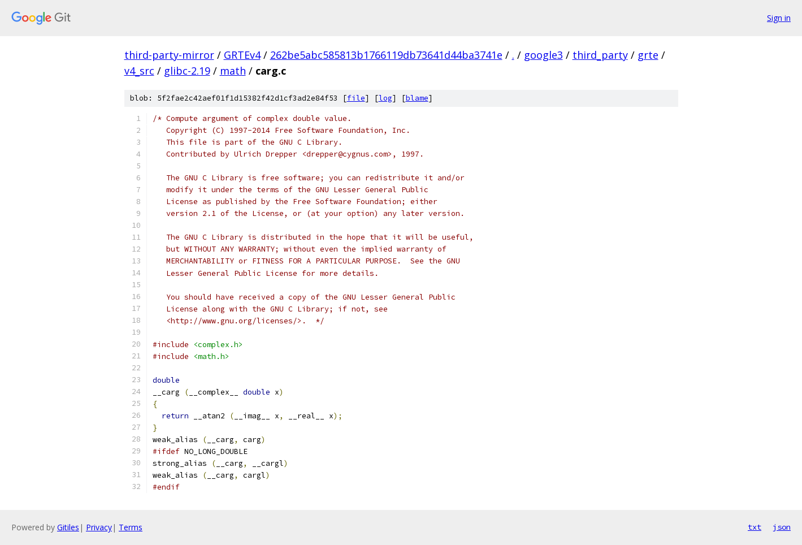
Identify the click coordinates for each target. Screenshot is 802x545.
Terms (130, 527)
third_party (600, 55)
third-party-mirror (169, 55)
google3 (543, 55)
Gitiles (68, 527)
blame (417, 98)
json (782, 527)
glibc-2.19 (187, 70)
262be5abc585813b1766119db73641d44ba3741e (386, 55)
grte (648, 55)
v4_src (139, 70)
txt (754, 527)
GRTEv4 (242, 55)
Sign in (779, 17)
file (356, 98)
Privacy (99, 527)
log (385, 98)
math (233, 70)
